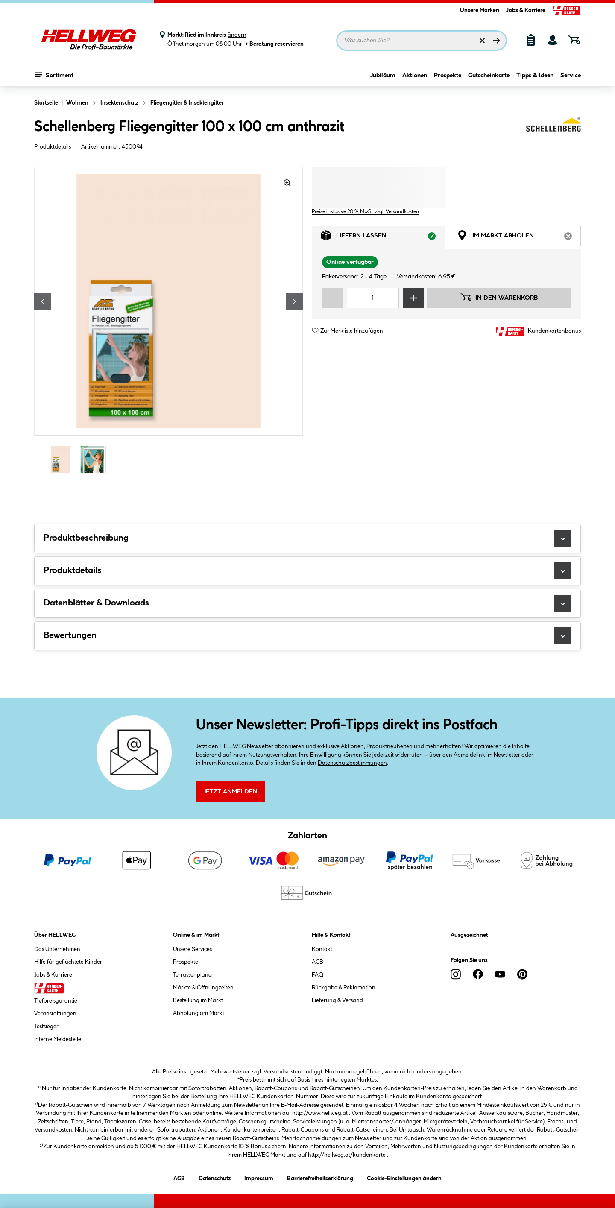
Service (570, 76)
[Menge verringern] (332, 298)
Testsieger (46, 1026)
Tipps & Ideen (535, 76)
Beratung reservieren (274, 44)
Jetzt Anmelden (230, 792)
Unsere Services (192, 949)
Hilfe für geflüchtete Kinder (68, 962)
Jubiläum (382, 76)
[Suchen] (496, 40)
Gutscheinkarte (489, 76)
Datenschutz (215, 1177)
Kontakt (322, 949)
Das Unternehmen (57, 949)
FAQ (317, 974)
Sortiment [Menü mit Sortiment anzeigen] (54, 75)
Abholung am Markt (198, 1013)
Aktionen (414, 76)
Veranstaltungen (55, 1013)
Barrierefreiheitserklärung (320, 1177)
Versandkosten (282, 1071)
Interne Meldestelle (57, 1039)
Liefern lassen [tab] (383, 237)
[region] (169, 322)
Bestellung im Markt (198, 1000)
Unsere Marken (479, 10)
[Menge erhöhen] (413, 298)
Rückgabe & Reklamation (343, 987)
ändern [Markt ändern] (237, 35)
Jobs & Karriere (525, 10)
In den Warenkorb (499, 297)
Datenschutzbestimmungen (352, 763)
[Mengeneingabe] (373, 298)
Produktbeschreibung (307, 538)
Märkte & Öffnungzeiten (203, 987)
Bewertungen (307, 635)
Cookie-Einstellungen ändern (404, 1177)
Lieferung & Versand (337, 1000)
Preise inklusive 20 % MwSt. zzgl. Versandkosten (365, 211)
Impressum (258, 1177)
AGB (317, 962)
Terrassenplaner (193, 974)
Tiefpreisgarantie (55, 1000)
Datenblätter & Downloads (307, 603)
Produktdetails (52, 146)
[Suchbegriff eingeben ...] (421, 40)
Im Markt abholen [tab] (519, 237)
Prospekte (447, 76)
